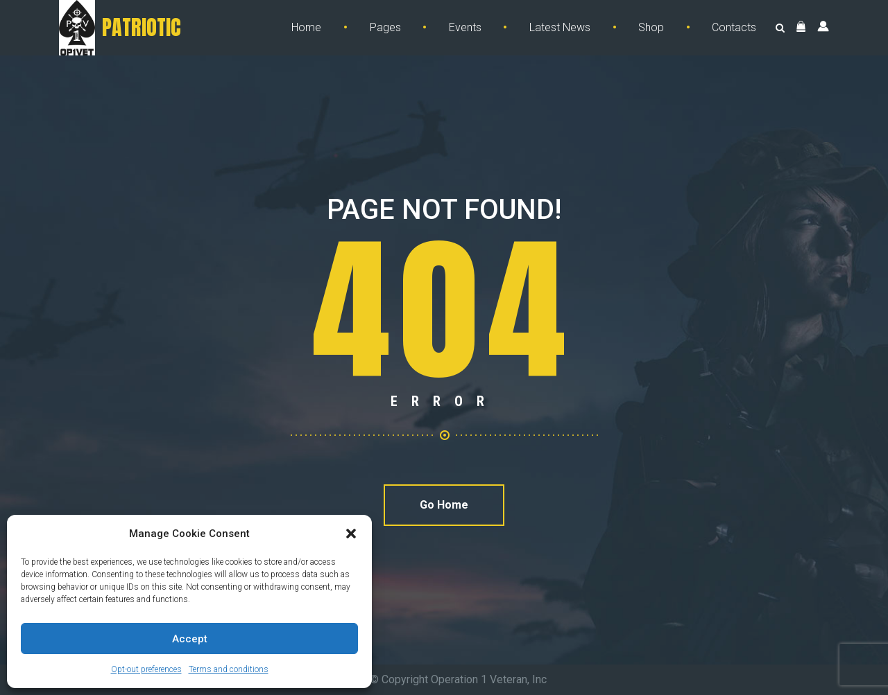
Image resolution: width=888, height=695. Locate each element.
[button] (351, 533)
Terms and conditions (228, 669)
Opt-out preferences (146, 669)
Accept (189, 639)
